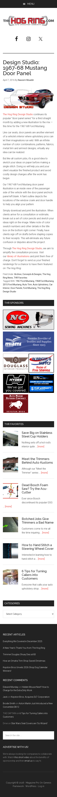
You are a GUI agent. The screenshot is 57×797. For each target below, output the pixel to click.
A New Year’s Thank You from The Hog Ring (24, 648)
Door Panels (16, 288)
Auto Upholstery (40, 284)
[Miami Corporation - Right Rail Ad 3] (28, 350)
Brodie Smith (9, 703)
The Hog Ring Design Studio (18, 114)
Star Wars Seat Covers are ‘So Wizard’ (29, 723)
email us (28, 761)
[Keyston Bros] (15, 412)
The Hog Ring (28, 21)
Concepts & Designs (31, 274)
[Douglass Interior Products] (15, 371)
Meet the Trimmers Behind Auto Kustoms (37, 460)
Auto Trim (27, 284)
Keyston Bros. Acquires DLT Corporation (30, 697)
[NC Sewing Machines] (28, 328)
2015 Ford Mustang (12, 284)
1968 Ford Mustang (44, 281)
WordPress (30, 786)
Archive (18, 274)
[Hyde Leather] (15, 392)
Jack (5, 697)
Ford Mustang (29, 288)
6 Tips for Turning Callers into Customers (34, 574)
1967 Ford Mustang (25, 281)
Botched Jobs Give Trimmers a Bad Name (38, 520)
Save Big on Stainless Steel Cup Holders (37, 434)
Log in (41, 786)
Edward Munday (10, 687)
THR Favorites (20, 277)
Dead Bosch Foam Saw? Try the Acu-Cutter (35, 488)
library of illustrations (18, 256)
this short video (21, 757)
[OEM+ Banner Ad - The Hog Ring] (41, 392)
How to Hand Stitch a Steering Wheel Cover (38, 547)
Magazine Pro (32, 782)
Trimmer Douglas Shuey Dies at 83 (19, 654)
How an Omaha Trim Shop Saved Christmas (24, 661)
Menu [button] (30, 3)
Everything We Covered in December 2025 (22, 641)
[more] (41, 446)
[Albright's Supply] (41, 371)
